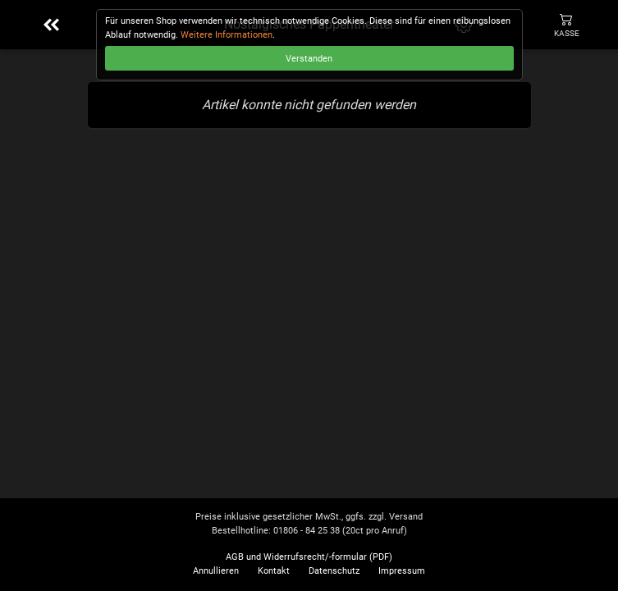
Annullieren (216, 571)
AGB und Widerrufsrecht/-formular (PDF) (309, 557)
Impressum (401, 571)
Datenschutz (334, 571)
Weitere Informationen (226, 35)
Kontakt (274, 571)
